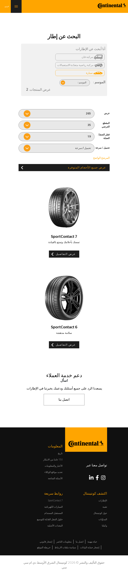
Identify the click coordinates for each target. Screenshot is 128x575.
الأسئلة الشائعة (55, 478)
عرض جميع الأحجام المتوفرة (87, 167)
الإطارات (102, 501)
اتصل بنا (64, 399)
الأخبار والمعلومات (54, 466)
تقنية (105, 507)
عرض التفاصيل (66, 254)
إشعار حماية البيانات (89, 547)
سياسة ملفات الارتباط (65, 547)
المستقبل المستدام (53, 513)
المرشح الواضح (101, 158)
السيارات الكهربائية (53, 507)
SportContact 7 (55, 501)
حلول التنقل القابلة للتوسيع (50, 519)
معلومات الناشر (64, 542)
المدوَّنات (102, 519)
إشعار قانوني (46, 542)
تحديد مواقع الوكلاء (54, 472)
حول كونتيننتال (100, 513)
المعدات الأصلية (55, 526)
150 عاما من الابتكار (53, 460)
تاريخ (60, 453)
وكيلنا (104, 526)
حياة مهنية (92, 542)
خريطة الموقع (44, 547)
